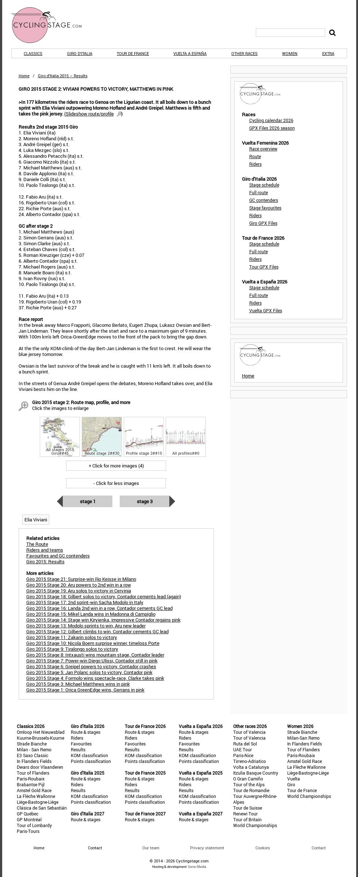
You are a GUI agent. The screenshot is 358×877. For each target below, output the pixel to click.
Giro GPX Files (263, 223)
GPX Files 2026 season (272, 128)
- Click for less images (116, 483)
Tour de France (133, 53)
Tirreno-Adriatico (249, 761)
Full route (258, 192)
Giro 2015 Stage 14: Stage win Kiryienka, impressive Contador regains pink (103, 619)
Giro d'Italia (79, 53)
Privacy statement (207, 847)
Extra (328, 53)
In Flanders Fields (34, 761)
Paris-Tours (28, 831)
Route (255, 156)
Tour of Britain (247, 819)
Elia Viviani (35, 519)
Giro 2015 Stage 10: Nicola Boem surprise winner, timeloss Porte (92, 643)
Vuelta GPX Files (265, 310)
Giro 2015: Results (45, 561)
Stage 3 (145, 501)
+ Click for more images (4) (116, 465)
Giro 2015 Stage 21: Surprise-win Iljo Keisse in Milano (81, 579)
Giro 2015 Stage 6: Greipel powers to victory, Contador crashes (91, 666)
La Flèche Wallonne (36, 796)
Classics (33, 53)
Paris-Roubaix (31, 779)
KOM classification (89, 755)
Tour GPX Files (263, 267)
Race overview (263, 149)
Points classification (91, 761)
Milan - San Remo (34, 749)
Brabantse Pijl (31, 784)
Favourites (81, 744)
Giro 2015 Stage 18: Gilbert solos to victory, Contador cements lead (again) (103, 596)
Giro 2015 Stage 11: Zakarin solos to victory (71, 637)
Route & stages (85, 732)
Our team (150, 847)
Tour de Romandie (251, 790)
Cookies (262, 847)
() (93, 113)
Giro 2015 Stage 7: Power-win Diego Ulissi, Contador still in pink (92, 660)
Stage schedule (264, 185)
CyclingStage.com (51, 25)
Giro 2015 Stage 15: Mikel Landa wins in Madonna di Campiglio (90, 614)
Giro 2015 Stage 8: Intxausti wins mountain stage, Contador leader (95, 654)
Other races (244, 53)
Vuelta (293, 779)
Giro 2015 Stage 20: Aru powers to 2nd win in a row (78, 585)
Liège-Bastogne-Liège (37, 802)
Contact (319, 847)
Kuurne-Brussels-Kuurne (40, 738)
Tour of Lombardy (34, 825)
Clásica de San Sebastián (42, 808)
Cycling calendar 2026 (271, 120)
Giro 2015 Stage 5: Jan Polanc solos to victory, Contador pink (89, 672)
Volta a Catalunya (251, 767)
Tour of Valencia (249, 732)
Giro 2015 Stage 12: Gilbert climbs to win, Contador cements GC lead (97, 631)
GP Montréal (29, 819)
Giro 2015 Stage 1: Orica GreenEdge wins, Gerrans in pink (85, 689)
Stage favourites (265, 208)
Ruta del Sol (245, 744)
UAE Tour (242, 749)
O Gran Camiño (248, 779)
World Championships (255, 825)
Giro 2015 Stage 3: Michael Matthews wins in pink (78, 684)
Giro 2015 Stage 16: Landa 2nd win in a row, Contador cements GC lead (99, 608)
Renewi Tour (245, 814)
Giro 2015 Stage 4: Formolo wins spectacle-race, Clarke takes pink (95, 678)
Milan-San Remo (303, 738)
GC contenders (263, 200)
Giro (291, 784)
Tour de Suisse (247, 808)
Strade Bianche (32, 744)
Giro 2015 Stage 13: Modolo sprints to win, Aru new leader (86, 625)
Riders (255, 164)
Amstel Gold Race (34, 790)
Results (78, 749)
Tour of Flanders (33, 773)
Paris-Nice (243, 755)
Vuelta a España (190, 53)
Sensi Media (197, 866)
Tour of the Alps (249, 784)
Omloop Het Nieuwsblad (41, 732)
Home (24, 75)
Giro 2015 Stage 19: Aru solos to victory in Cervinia (78, 590)
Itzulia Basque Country (255, 773)
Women (289, 53)
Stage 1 (88, 501)
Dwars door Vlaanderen (40, 767)
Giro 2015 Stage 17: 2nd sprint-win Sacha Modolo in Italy (84, 602)
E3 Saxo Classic (32, 755)
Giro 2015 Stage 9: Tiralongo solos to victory (72, 649)
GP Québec (27, 814)
